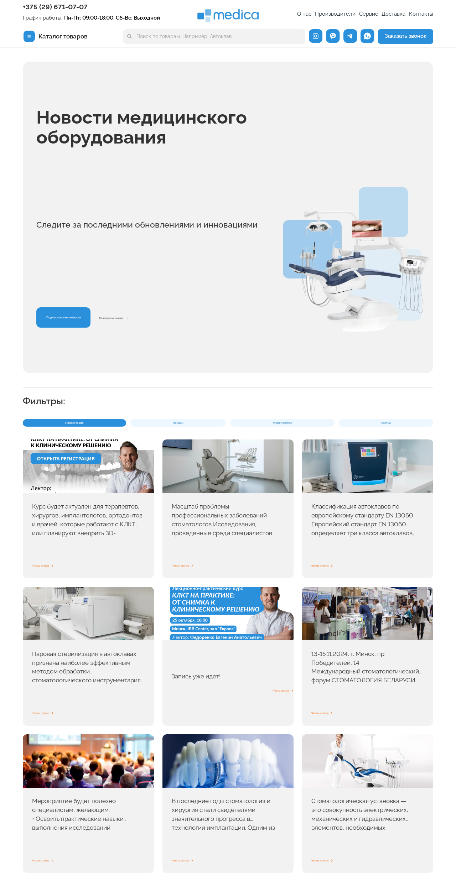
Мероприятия (191, 427)
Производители (335, 14)
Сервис (368, 14)
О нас (304, 14)
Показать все (58, 427)
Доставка (393, 14)
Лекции (124, 427)
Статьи (257, 427)
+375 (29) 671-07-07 (55, 7)
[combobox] (214, 36)
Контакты (421, 14)
